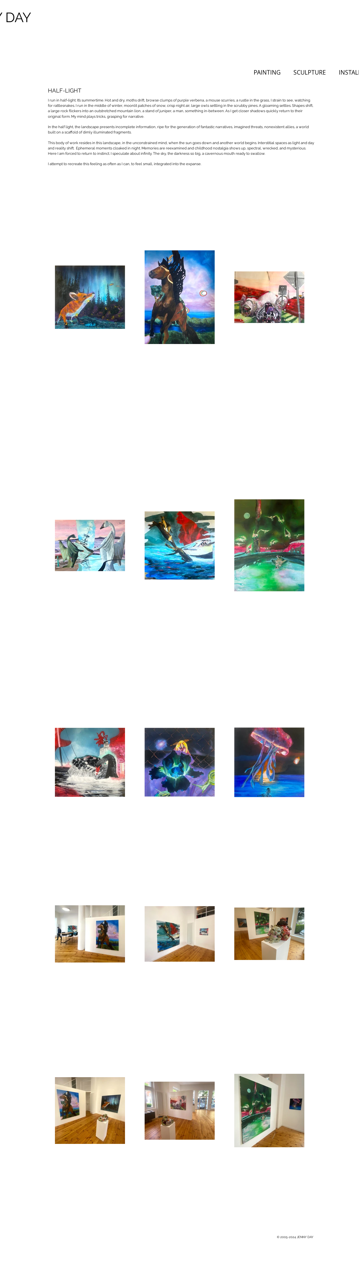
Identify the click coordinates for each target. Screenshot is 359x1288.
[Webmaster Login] (234, 1237)
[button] (312, 72)
